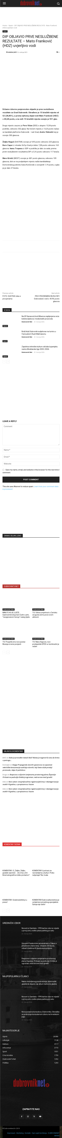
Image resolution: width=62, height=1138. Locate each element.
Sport (5, 341)
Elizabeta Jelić (11, 52)
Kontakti (28, 1133)
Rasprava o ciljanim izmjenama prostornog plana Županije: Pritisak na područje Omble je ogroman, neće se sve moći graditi (39, 961)
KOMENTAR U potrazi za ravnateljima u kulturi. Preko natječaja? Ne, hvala (43, 872)
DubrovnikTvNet (8, 609)
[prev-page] (4, 361)
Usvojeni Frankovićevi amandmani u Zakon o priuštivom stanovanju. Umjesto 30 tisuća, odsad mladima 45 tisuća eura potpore (39, 945)
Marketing (20, 1133)
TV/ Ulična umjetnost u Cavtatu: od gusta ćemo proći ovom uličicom (44, 615)
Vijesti (11, 25)
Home (5, 25)
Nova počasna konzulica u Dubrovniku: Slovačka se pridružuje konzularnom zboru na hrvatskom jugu (40, 1014)
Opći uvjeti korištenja (39, 1133)
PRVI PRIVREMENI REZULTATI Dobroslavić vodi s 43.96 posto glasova (46, 299)
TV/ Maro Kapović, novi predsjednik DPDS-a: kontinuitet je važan (45, 644)
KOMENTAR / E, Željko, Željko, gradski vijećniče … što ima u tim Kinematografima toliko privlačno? (16, 872)
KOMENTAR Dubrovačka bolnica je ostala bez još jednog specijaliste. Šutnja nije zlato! (45, 902)
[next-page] (8, 361)
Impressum (11, 1133)
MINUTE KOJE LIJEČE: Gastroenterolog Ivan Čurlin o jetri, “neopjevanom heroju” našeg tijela (16, 615)
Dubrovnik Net (27, 322)
